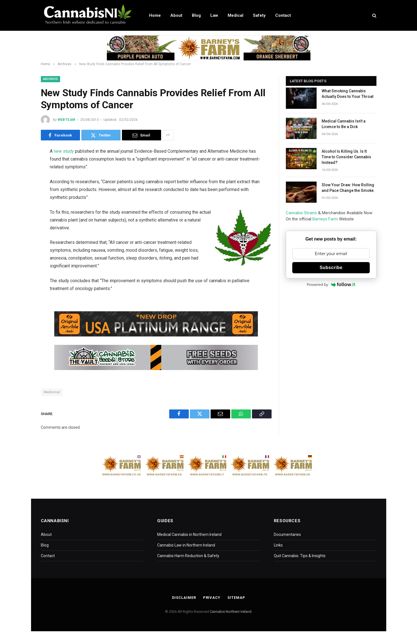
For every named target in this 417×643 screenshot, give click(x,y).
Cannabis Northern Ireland (230, 611)
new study (64, 151)
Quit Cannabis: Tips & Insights (300, 556)
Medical (235, 15)
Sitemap (236, 597)
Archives (50, 79)
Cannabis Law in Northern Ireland (186, 545)
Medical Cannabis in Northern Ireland (189, 534)
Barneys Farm (325, 219)
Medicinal (52, 392)
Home (155, 15)
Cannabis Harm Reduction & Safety (188, 556)
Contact (283, 15)
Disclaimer (184, 597)
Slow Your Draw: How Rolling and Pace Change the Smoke (348, 188)
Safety (259, 15)
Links (278, 545)
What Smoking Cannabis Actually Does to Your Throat (347, 94)
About (176, 15)
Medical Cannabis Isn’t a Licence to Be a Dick (344, 124)
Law (214, 15)
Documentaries (287, 534)
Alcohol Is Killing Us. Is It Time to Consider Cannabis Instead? (346, 157)
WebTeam (67, 120)
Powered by (331, 284)
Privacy (211, 597)
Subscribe (331, 267)
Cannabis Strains (301, 212)
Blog (196, 15)
